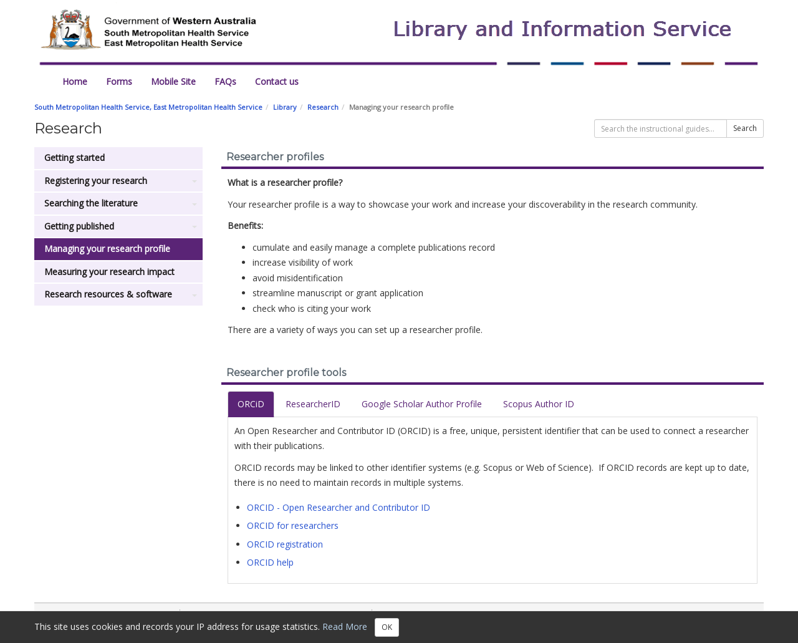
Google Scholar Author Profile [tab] (422, 404)
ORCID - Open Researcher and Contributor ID (338, 507)
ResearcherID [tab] (313, 404)
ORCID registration (285, 544)
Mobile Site (173, 81)
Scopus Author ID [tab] (538, 404)
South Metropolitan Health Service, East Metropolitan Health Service (148, 107)
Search (745, 128)
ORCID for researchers (293, 525)
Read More (344, 626)
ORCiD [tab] (251, 404)
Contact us (277, 81)
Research (323, 107)
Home (74, 81)
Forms (119, 81)
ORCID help (270, 562)
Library (285, 107)
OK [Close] (387, 627)
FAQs (225, 81)
